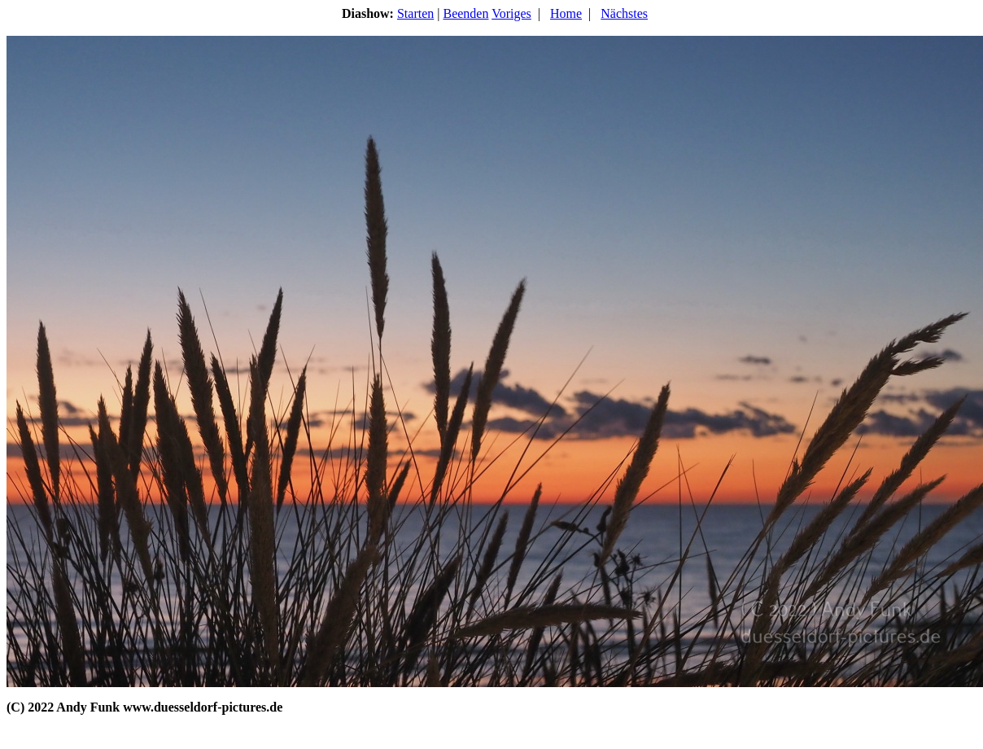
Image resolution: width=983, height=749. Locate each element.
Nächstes (624, 13)
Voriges (511, 13)
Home (566, 13)
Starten (415, 13)
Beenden (465, 13)
